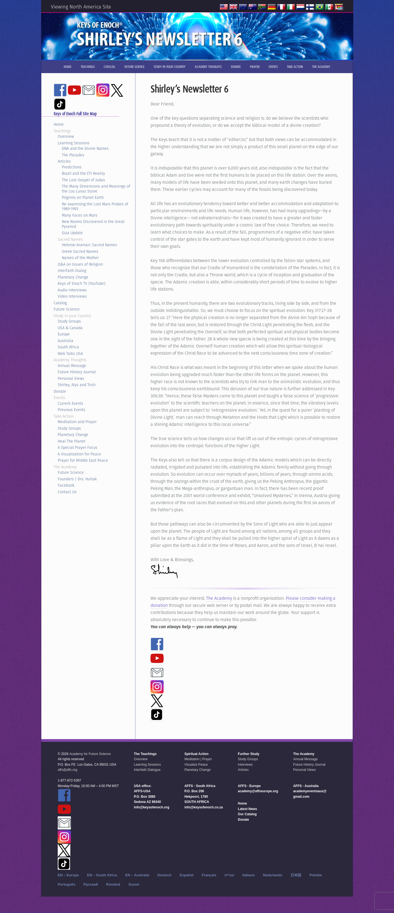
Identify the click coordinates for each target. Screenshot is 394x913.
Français (209, 875)
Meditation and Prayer (77, 421)
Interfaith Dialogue (147, 770)
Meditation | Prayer (198, 759)
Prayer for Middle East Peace (83, 460)
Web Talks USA (70, 353)
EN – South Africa (102, 875)
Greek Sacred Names (80, 251)
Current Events (70, 403)
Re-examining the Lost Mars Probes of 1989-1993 (95, 206)
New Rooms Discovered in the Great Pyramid (93, 224)
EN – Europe (68, 875)
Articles (64, 161)
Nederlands (272, 875)
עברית (229, 875)
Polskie (315, 875)
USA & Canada (70, 328)
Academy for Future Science (90, 754)
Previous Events (71, 409)
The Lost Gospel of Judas (83, 180)
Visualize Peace (196, 764)
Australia (65, 340)
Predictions (72, 167)
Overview (66, 136)
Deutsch (164, 875)
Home (59, 124)
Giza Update (72, 233)
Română (113, 884)
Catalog (60, 303)
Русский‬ (90, 884)
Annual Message (72, 365)
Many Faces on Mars (79, 215)
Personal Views (71, 378)
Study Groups (69, 321)
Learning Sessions (73, 143)
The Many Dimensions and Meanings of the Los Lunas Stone (96, 188)
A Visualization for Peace (79, 454)
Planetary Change (73, 277)
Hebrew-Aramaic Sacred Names (89, 245)
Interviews (245, 764)
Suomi (133, 884)
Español (187, 875)
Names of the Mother (80, 257)
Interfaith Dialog (72, 270)
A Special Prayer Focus (77, 447)
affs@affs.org (67, 770)
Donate (60, 391)
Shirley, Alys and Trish (76, 384)
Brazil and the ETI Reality (83, 173)
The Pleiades (73, 155)
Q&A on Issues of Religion (80, 264)
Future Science (67, 309)
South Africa (68, 347)
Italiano (248, 875)
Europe (64, 334)
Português (66, 884)
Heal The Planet (71, 441)
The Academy (219, 598)
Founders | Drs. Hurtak (77, 479)
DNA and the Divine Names (85, 148)
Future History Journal (77, 372)
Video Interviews (72, 296)
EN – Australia (137, 875)
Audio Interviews (72, 290)
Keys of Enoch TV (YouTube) (81, 283)
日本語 (296, 875)
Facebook (66, 485)
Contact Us (67, 492)
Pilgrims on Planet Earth (83, 197)
